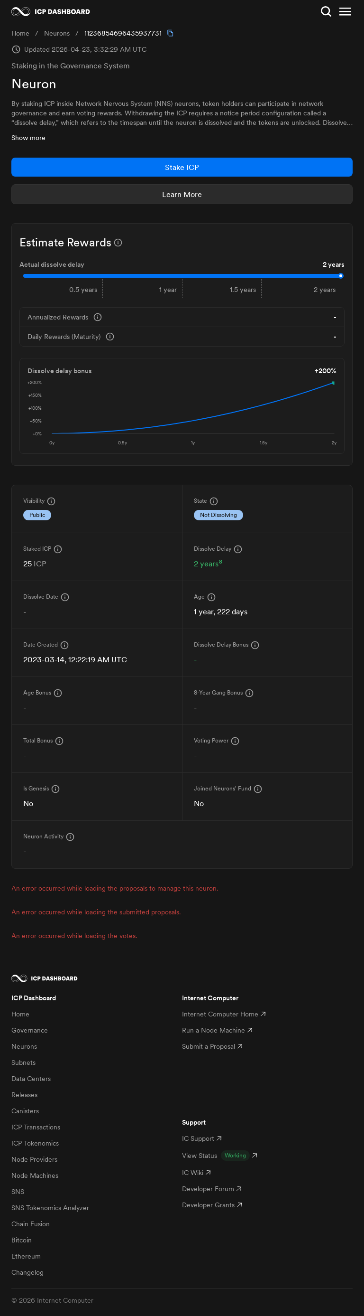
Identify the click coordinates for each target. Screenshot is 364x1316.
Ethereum (26, 1256)
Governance (29, 1030)
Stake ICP (182, 167)
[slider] (341, 276)
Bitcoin (21, 1240)
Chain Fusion (30, 1224)
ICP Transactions (35, 1127)
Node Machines (34, 1175)
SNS (17, 1191)
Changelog (27, 1272)
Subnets (23, 1062)
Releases (24, 1094)
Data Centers (31, 1078)
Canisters (25, 1111)
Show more (28, 137)
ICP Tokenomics (35, 1143)
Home (20, 1014)
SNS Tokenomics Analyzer (50, 1207)
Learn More (182, 194)
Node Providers (34, 1159)
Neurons (24, 1046)
